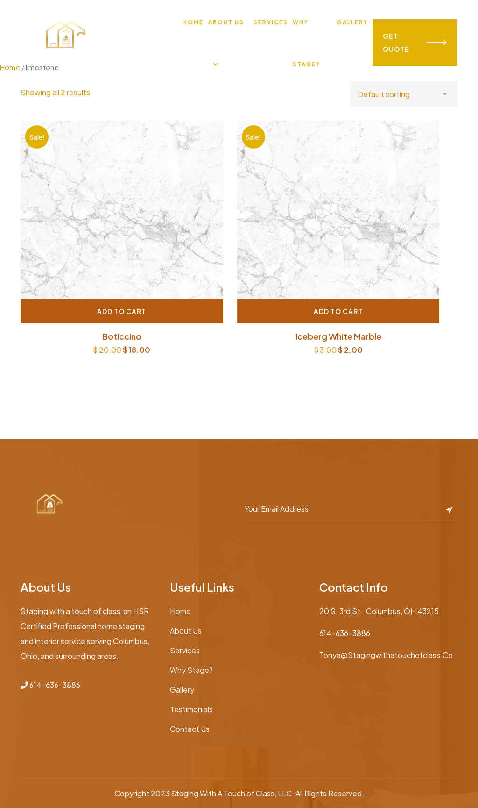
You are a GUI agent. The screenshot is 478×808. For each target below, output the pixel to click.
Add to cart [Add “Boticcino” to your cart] (121, 311)
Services (270, 22)
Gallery (352, 22)
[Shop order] (403, 94)
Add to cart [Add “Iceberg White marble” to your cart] (338, 311)
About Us (226, 22)
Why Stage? (191, 670)
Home (193, 22)
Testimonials (191, 709)
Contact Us (190, 729)
